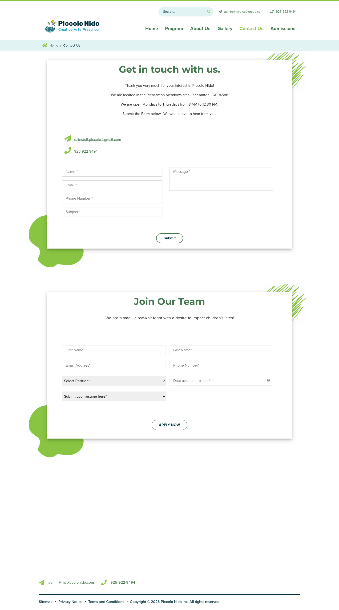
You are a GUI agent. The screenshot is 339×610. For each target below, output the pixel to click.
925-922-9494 (86, 151)
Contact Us (251, 29)
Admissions (282, 29)
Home (151, 29)
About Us (200, 29)
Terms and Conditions (106, 601)
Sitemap (45, 601)
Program (174, 29)
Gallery (225, 29)
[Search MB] (185, 11)
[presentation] (205, 203)
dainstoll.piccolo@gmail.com (97, 139)
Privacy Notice (70, 601)
